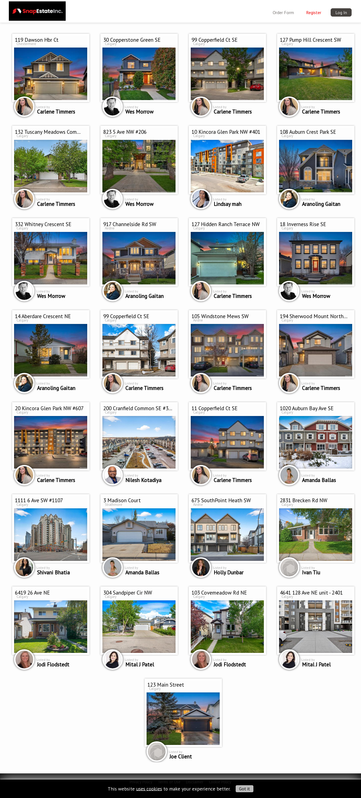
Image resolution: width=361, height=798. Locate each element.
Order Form (283, 12)
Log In (341, 12)
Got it (244, 788)
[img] (37, 10)
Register (313, 12)
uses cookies (149, 788)
